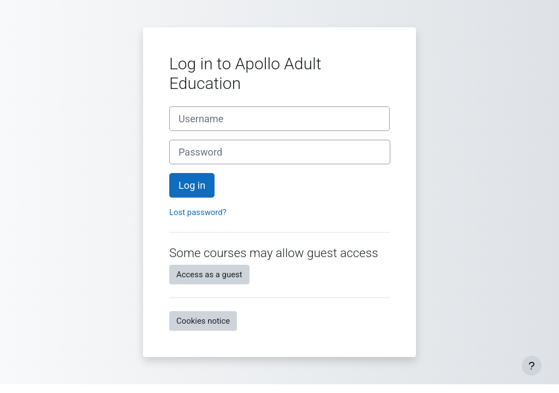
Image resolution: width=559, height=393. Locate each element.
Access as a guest (209, 274)
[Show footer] (532, 366)
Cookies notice (203, 321)
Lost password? (198, 212)
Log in (192, 185)
